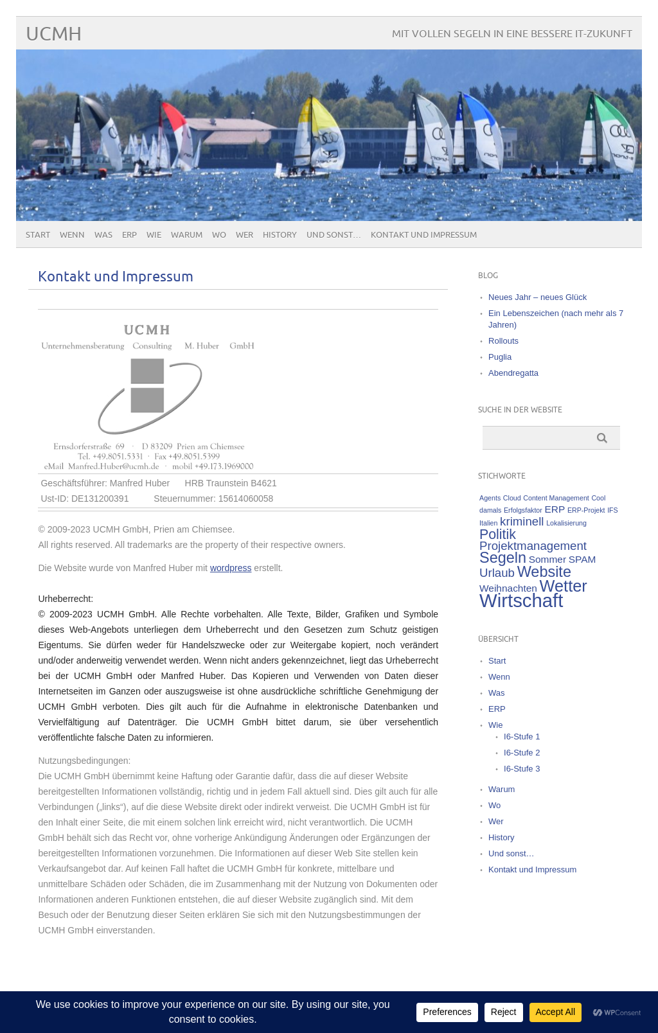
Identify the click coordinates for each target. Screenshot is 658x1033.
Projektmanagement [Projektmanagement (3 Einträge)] (533, 545)
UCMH (54, 34)
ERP (129, 235)
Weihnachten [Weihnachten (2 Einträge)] (508, 588)
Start (38, 235)
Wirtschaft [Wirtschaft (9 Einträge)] (521, 600)
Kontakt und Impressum (424, 235)
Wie (154, 235)
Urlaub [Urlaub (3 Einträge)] (497, 572)
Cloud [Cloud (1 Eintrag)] (512, 498)
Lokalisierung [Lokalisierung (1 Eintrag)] (566, 523)
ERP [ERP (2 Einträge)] (554, 509)
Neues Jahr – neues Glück (537, 297)
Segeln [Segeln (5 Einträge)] (502, 557)
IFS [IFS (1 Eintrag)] (612, 510)
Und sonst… (334, 235)
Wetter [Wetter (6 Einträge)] (563, 586)
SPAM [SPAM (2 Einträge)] (582, 559)
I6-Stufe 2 (522, 752)
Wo (219, 235)
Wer (244, 235)
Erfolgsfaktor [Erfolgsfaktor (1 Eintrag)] (523, 510)
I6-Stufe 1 (522, 736)
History (280, 235)
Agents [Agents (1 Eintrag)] (490, 498)
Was (103, 235)
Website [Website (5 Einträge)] (544, 571)
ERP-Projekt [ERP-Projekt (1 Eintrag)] (586, 510)
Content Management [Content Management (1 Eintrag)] (556, 498)
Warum (186, 235)
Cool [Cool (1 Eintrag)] (598, 498)
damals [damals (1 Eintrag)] (490, 510)
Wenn (72, 235)
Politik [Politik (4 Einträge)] (497, 534)
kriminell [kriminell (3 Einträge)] (522, 521)
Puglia (499, 357)
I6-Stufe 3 (522, 768)
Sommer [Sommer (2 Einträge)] (547, 559)
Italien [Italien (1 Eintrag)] (488, 523)
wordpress (231, 568)
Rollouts (503, 341)
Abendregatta (513, 373)
